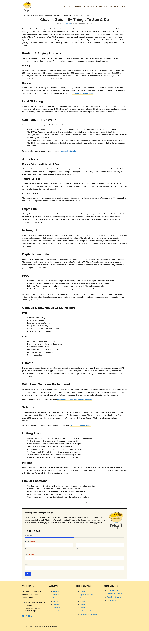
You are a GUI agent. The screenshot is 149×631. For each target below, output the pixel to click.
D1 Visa (82, 604)
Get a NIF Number (113, 590)
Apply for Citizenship (114, 597)
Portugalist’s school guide (80, 425)
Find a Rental (111, 600)
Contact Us (120, 7)
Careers (55, 601)
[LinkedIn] (31, 617)
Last (77, 548)
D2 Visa (82, 601)
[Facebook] (29, 617)
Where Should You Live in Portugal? (35, 15)
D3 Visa (82, 607)
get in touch (123, 502)
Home (23, 15)
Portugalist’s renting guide (82, 93)
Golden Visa (84, 598)
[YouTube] (23, 617)
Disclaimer (56, 607)
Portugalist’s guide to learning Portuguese (74, 399)
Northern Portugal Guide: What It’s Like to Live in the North (58, 15)
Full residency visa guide (88, 614)
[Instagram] (26, 617)
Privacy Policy (57, 604)
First (26, 548)
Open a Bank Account (114, 594)
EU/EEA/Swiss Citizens (88, 611)
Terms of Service (58, 611)
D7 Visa (82, 591)
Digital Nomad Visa (86, 595)
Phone (27, 564)
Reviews (56, 595)
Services (80, 6)
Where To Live (106, 7)
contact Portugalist (68, 151)
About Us (56, 591)
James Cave (67, 23)
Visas (68, 6)
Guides (92, 6)
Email (29, 554)
